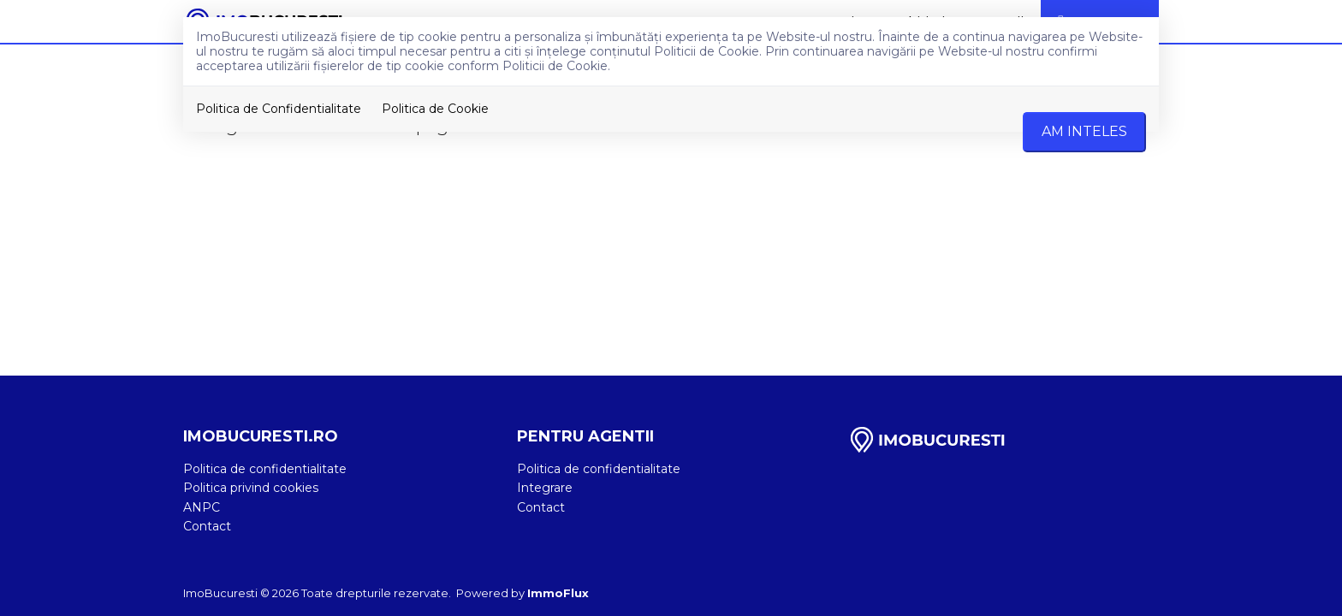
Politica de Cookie (435, 108)
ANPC (201, 507)
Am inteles (1084, 131)
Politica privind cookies (250, 487)
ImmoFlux (558, 593)
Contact (207, 526)
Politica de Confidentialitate (278, 108)
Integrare (545, 487)
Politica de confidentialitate (265, 469)
